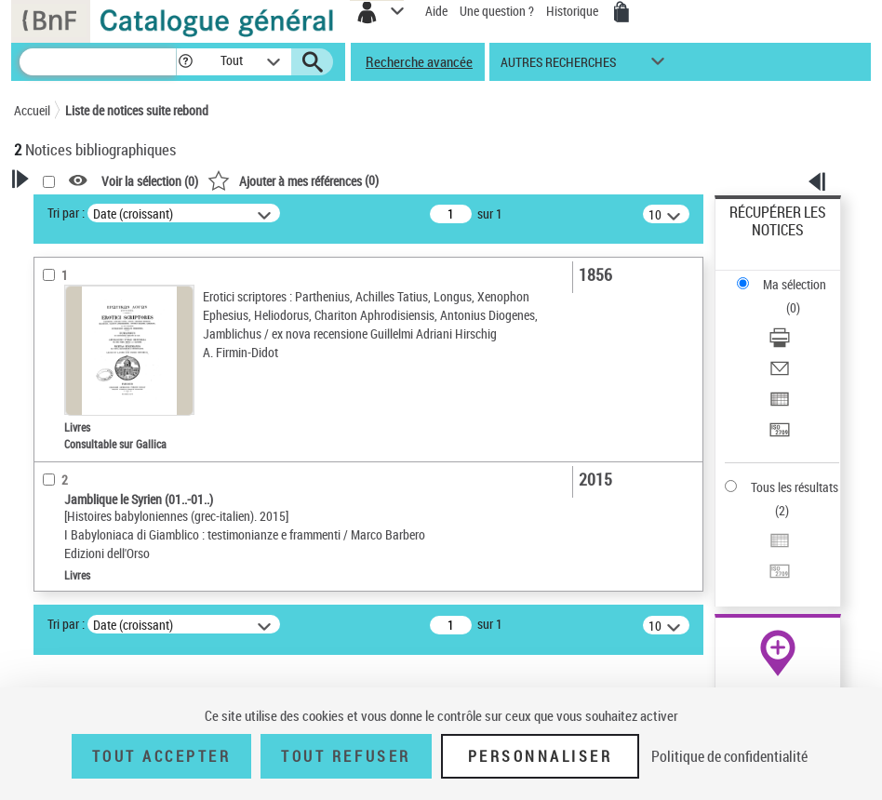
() (293, 180)
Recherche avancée (419, 61)
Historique (573, 11)
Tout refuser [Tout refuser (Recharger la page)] (345, 756)
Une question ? (497, 11)
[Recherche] (98, 61)
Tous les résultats (794, 487)
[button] (185, 61)
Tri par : (66, 212)
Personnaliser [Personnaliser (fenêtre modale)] (540, 756)
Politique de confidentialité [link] (729, 756)
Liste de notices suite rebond (136, 110)
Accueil (32, 110)
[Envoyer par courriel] (779, 374)
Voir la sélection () (149, 181)
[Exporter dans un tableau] (779, 405)
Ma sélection (794, 284)
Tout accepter (162, 756)
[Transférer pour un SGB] (779, 436)
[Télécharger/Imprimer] (779, 344)
